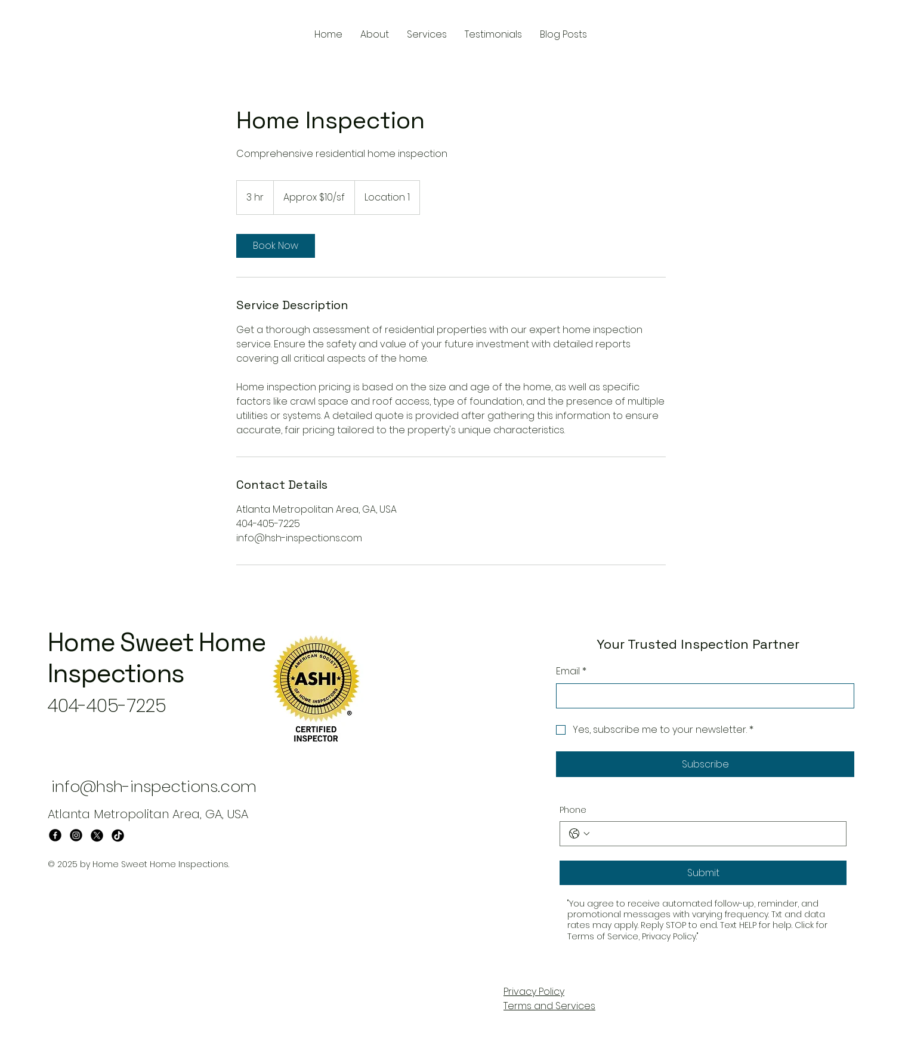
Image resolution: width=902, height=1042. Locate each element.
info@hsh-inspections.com (154, 786)
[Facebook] (55, 835)
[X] (96, 835)
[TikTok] (117, 835)
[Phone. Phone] (715, 834)
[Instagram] (76, 835)
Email (571, 671)
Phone (573, 810)
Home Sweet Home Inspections (156, 658)
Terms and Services (549, 1006)
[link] (275, 246)
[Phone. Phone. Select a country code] (579, 834)
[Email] (702, 696)
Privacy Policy (533, 991)
